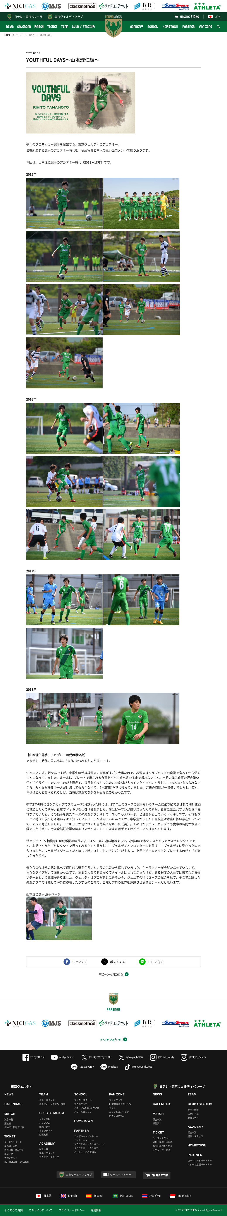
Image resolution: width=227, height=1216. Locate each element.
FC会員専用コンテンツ (120, 1103)
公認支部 (43, 1134)
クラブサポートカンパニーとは (89, 1144)
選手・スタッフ (47, 1100)
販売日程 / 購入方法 (14, 1149)
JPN (214, 16)
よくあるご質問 (13, 1210)
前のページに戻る (111, 974)
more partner (111, 1039)
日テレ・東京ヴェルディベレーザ (182, 1086)
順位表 (7, 1123)
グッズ (112, 1107)
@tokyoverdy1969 (138, 1067)
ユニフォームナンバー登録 (52, 1103)
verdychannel (62, 1057)
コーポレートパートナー (86, 1136)
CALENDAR (24, 26)
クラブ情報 (44, 1118)
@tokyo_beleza (130, 1057)
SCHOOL (153, 26)
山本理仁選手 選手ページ (43, 894)
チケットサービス (161, 1149)
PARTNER (188, 26)
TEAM (65, 26)
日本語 (43, 1196)
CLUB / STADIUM (83, 26)
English (69, 1196)
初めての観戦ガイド (14, 1127)
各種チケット (10, 1157)
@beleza (109, 1067)
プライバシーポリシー (71, 1210)
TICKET (52, 26)
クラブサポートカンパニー (87, 1148)
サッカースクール (83, 1100)
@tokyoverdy (82, 1067)
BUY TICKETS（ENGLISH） (17, 1161)
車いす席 (8, 1153)
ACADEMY (136, 26)
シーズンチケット (13, 1142)
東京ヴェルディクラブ (69, 16)
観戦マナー (44, 1126)
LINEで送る (155, 962)
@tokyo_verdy (162, 1057)
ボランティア (45, 1130)
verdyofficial (33, 1057)
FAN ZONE (205, 26)
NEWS (10, 26)
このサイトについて (40, 1210)
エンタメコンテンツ (119, 1111)
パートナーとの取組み (85, 1152)
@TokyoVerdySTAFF (96, 1057)
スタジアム (44, 1122)
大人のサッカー (81, 1103)
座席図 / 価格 (10, 1146)
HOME (7, 35)
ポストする (117, 962)
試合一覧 (8, 1119)
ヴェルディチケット (122, 1175)
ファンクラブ (115, 1100)
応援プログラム (116, 1115)
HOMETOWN (170, 26)
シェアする (80, 962)
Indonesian (180, 1196)
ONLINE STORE (189, 16)
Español (94, 1196)
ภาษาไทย (151, 1196)
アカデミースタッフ (49, 1157)
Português (123, 1196)
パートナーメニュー (84, 1140)
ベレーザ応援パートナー (200, 1164)
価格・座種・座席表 (162, 1142)
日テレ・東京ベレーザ (28, 16)
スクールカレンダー (84, 1111)
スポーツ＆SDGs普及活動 (86, 1107)
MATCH (39, 26)
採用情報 (96, 1210)
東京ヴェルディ (21, 1086)
